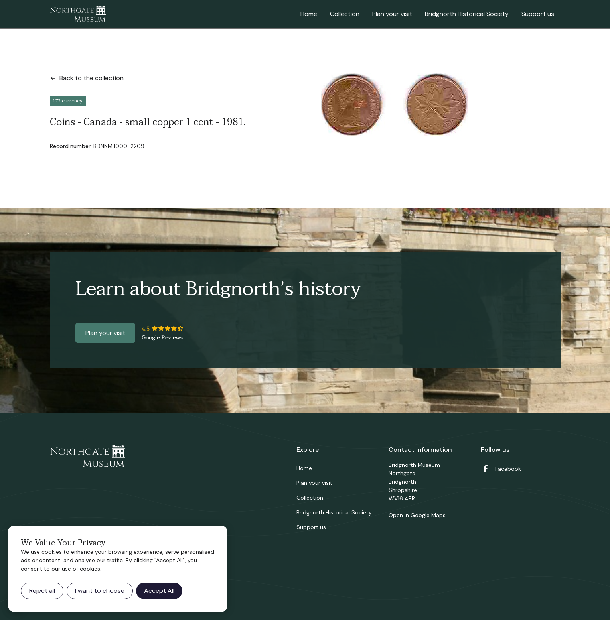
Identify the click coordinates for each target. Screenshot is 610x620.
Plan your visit (392, 14)
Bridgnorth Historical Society (467, 14)
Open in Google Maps (417, 515)
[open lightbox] (394, 104)
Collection (344, 14)
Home (308, 14)
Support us (537, 14)
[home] (78, 14)
